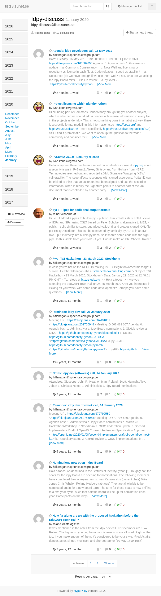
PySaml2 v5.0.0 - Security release (74, 157)
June (8, 139)
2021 (9, 91)
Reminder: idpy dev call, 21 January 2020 (79, 311)
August (9, 130)
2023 (9, 65)
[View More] (105, 84)
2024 (9, 52)
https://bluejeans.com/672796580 (88, 413)
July (7, 135)
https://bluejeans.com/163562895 (70, 63)
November (12, 118)
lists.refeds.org (90, 279)
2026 (9, 26)
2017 (9, 202)
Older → (109, 563)
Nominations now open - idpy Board (76, 462)
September (12, 126)
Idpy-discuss (48, 19)
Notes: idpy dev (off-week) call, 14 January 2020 (84, 373)
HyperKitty (80, 590)
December (12, 114)
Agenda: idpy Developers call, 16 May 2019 (80, 50)
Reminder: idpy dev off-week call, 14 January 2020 (86, 405)
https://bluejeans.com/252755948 (72, 324)
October (10, 122)
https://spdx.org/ (125, 124)
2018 (9, 189)
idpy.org (138, 165)
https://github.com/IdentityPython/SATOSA (76, 337)
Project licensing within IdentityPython (77, 103)
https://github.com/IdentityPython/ (71, 84)
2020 (9, 104)
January (11, 160)
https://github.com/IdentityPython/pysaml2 (76, 345)
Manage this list (130, 6)
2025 (9, 39)
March (9, 151)
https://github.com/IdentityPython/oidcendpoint (89, 332)
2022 (9, 78)
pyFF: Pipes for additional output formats (79, 210)
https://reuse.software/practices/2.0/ (126, 128)
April (8, 147)
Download (14, 222)
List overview (16, 214)
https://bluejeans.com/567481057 (88, 320)
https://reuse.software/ (63, 128)
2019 (9, 176)
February (11, 155)
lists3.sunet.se (17, 6)
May (8, 143)
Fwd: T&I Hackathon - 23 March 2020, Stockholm (84, 258)
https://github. (129, 349)
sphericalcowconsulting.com (111, 271)
